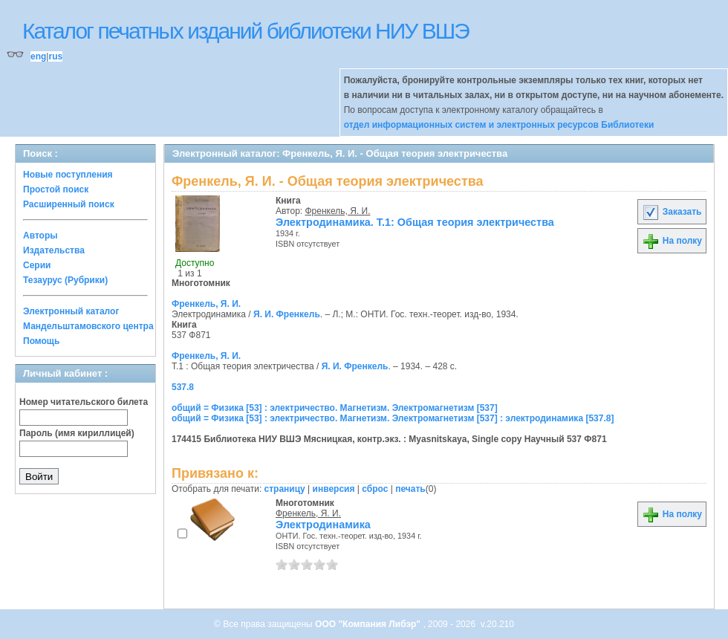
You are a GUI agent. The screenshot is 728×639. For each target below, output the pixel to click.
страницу (284, 489)
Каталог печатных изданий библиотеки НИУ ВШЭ (245, 31)
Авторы (40, 235)
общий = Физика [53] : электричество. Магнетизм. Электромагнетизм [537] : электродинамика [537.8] (393, 418)
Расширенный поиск (68, 204)
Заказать (671, 212)
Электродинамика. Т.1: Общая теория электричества (415, 222)
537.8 (183, 387)
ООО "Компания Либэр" (369, 624)
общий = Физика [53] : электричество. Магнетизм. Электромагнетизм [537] (335, 408)
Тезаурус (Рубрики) (65, 280)
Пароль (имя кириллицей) (76, 433)
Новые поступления (68, 174)
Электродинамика (323, 525)
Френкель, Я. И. (338, 211)
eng (38, 56)
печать (410, 489)
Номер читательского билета (83, 402)
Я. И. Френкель (286, 314)
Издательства (54, 250)
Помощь (41, 341)
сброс (375, 489)
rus (55, 56)
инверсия (334, 489)
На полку (672, 241)
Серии (37, 265)
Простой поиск (55, 189)
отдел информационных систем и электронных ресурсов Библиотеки (499, 125)
